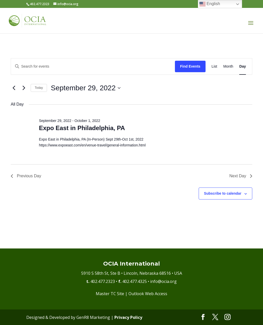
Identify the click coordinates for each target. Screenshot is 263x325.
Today (39, 88)
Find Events (190, 66)
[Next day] (24, 88)
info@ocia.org (163, 281)
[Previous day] (14, 88)
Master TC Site (110, 293)
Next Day (240, 176)
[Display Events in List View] (214, 66)
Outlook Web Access (147, 293)
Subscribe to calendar (222, 193)
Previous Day (26, 176)
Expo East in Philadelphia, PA (82, 127)
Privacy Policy (128, 317)
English (209, 4)
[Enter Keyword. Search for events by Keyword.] (93, 66)
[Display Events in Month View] (228, 66)
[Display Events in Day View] (242, 66)
